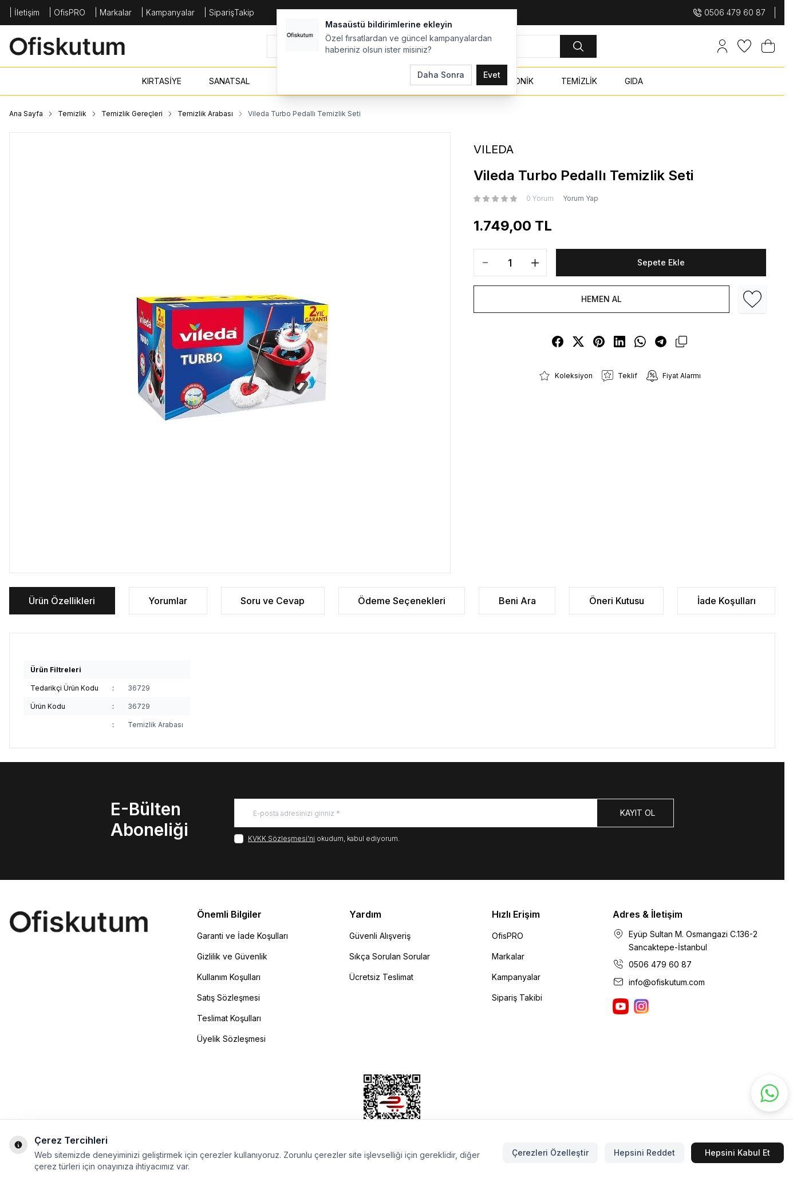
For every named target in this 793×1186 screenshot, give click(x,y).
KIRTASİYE (162, 81)
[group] (230, 353)
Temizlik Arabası (205, 113)
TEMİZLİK (579, 81)
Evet (491, 75)
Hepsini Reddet (644, 1152)
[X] (578, 341)
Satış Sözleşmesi (228, 997)
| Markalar (113, 12)
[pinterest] (599, 341)
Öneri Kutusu (616, 600)
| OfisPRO (67, 12)
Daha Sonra (440, 75)
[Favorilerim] (744, 46)
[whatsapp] (640, 341)
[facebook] (557, 341)
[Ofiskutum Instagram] (641, 1006)
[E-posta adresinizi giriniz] (454, 813)
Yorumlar (167, 600)
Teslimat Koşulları (229, 1018)
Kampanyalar (516, 977)
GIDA (634, 81)
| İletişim (24, 12)
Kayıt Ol (637, 813)
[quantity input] (510, 262)
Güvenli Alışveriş (380, 936)
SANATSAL (229, 81)
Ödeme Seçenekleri (401, 600)
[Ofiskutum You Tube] (621, 1006)
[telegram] (660, 341)
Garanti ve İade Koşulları (242, 936)
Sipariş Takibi (517, 997)
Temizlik (72, 113)
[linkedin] (619, 341)
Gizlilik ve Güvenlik (232, 956)
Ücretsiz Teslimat (381, 977)
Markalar (508, 956)
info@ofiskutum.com (667, 982)
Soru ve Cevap (272, 600)
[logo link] (78, 46)
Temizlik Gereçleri (132, 113)
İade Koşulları (726, 600)
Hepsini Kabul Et (737, 1152)
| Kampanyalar (168, 12)
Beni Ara (517, 600)
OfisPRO (507, 936)
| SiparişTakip (229, 12)
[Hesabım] (722, 46)
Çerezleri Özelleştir (550, 1152)
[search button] (578, 46)
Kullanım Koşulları (229, 977)
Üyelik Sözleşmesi (231, 1039)
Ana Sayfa (26, 113)
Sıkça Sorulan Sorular (389, 956)
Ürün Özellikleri (62, 600)
